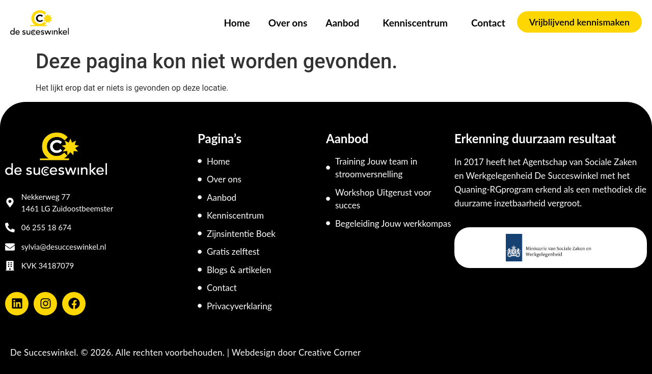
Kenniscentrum (418, 23)
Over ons (288, 23)
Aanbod (344, 23)
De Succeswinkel (43, 352)
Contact (488, 23)
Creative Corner (329, 352)
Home (237, 23)
